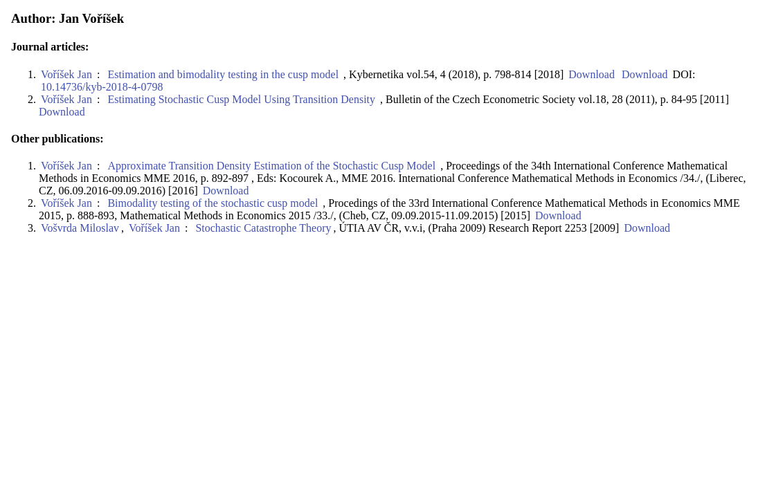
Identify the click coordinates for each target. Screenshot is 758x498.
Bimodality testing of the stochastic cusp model (212, 203)
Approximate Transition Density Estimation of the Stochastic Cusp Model (271, 166)
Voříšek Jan (66, 74)
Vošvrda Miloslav (80, 228)
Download (590, 74)
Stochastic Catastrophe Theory (263, 228)
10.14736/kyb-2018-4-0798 (102, 87)
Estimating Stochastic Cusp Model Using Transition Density (241, 99)
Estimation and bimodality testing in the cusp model (223, 74)
